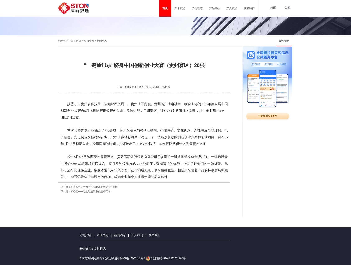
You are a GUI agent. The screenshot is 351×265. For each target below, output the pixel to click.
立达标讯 (100, 248)
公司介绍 (85, 235)
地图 (273, 7)
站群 (287, 7)
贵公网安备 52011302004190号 (166, 258)
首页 (78, 40)
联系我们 (154, 235)
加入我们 (137, 235)
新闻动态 (284, 40)
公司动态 (89, 40)
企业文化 (102, 235)
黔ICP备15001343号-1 (132, 258)
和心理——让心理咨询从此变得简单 (91, 191)
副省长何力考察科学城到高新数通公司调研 (94, 186)
